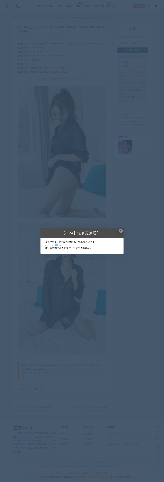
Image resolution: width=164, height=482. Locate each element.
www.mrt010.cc (53, 244)
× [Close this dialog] (121, 230)
